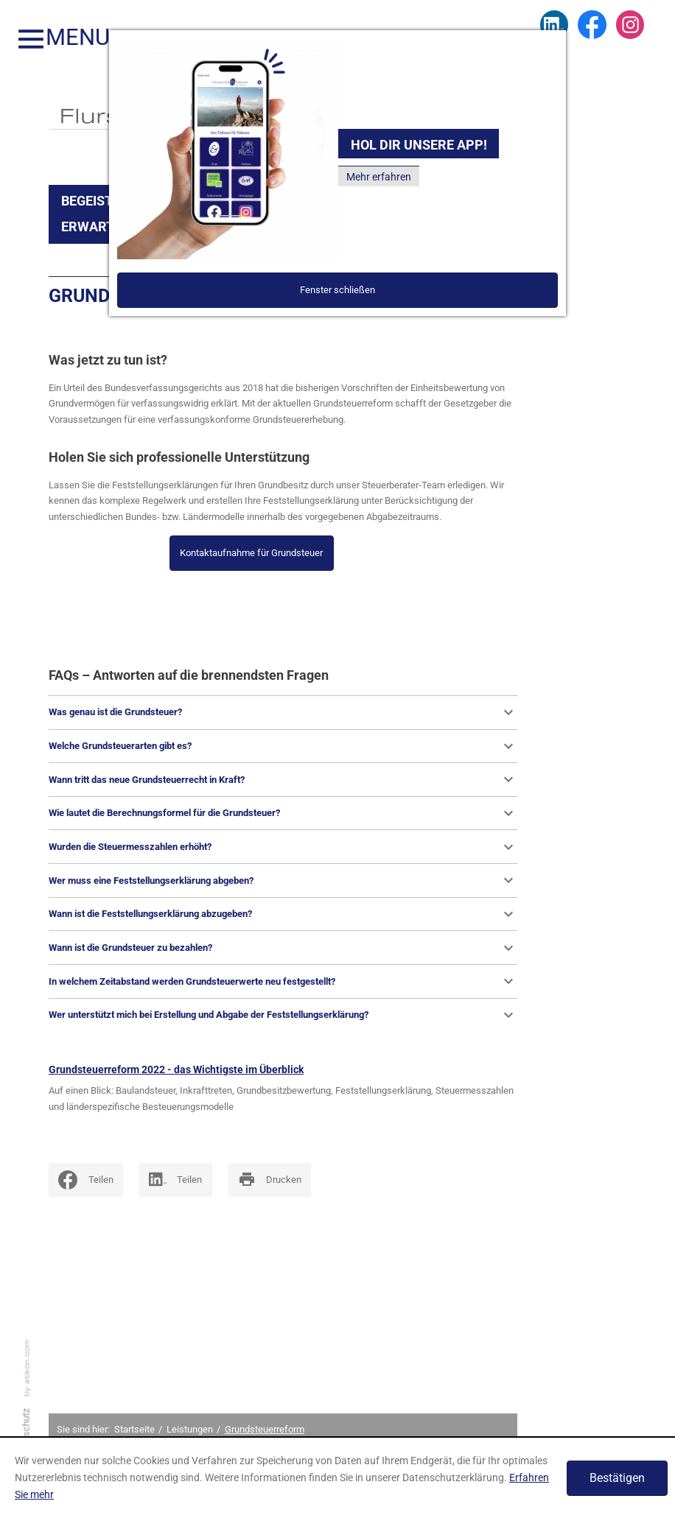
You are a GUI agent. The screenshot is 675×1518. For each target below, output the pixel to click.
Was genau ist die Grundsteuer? (283, 712)
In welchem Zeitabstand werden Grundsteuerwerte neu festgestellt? (283, 981)
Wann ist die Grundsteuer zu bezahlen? (283, 948)
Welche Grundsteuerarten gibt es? (283, 746)
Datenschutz (26, 1435)
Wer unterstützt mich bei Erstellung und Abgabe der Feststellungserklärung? (283, 1015)
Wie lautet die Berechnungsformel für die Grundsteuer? (283, 813)
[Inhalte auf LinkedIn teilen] (175, 1180)
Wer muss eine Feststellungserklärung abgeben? (283, 880)
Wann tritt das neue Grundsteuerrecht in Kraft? (283, 779)
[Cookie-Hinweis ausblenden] (617, 1478)
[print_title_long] (270, 1180)
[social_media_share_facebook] (86, 1180)
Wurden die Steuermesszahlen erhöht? (283, 847)
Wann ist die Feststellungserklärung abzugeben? (283, 914)
